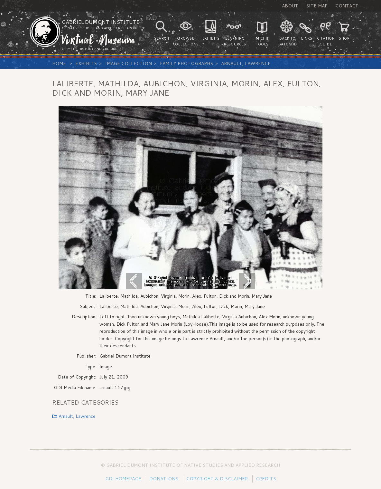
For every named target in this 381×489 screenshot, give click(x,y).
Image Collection (128, 63)
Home (59, 63)
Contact (346, 6)
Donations (163, 478)
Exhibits (86, 63)
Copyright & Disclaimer (217, 478)
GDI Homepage (123, 478)
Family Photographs (186, 63)
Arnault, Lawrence (246, 63)
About (290, 6)
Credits (266, 478)
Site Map (317, 6)
